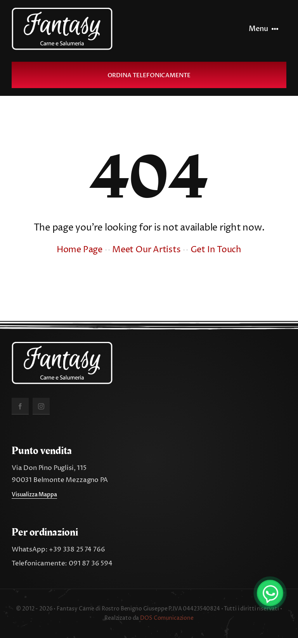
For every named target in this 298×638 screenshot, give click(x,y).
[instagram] (41, 406)
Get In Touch (216, 250)
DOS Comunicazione (167, 618)
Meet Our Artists (146, 250)
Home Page (79, 250)
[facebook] (20, 406)
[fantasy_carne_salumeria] (62, 11)
